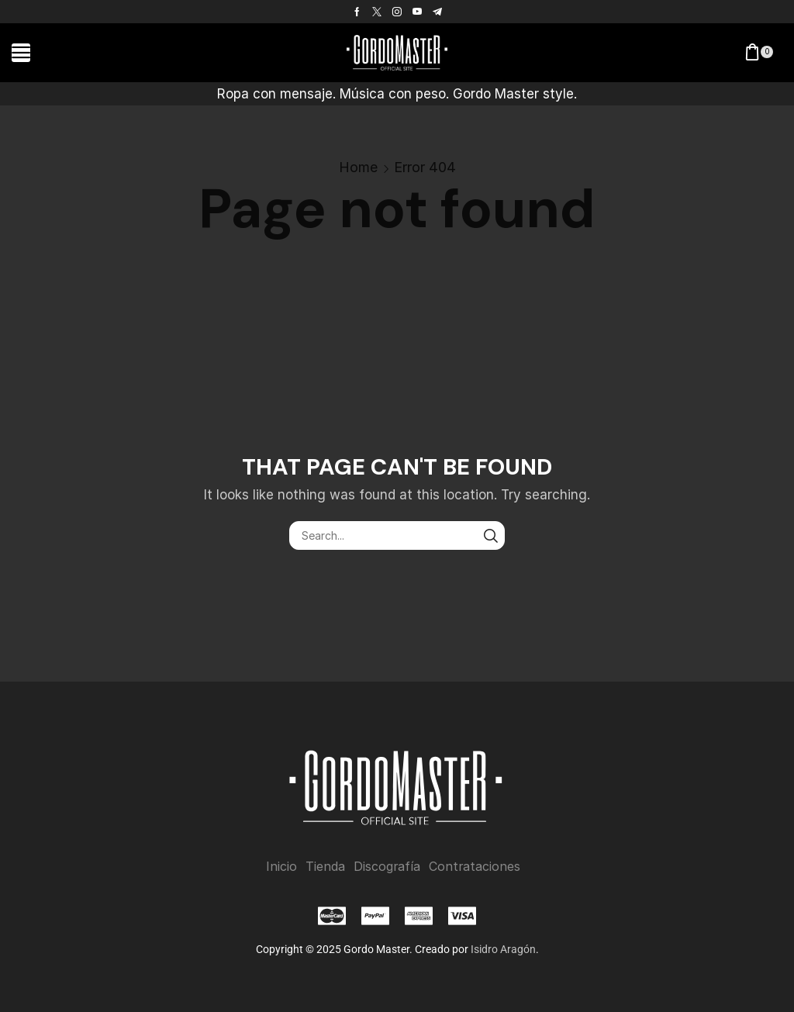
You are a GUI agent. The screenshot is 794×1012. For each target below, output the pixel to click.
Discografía (387, 866)
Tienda (325, 866)
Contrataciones (474, 866)
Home (358, 167)
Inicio (281, 866)
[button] (21, 52)
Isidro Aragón (503, 949)
